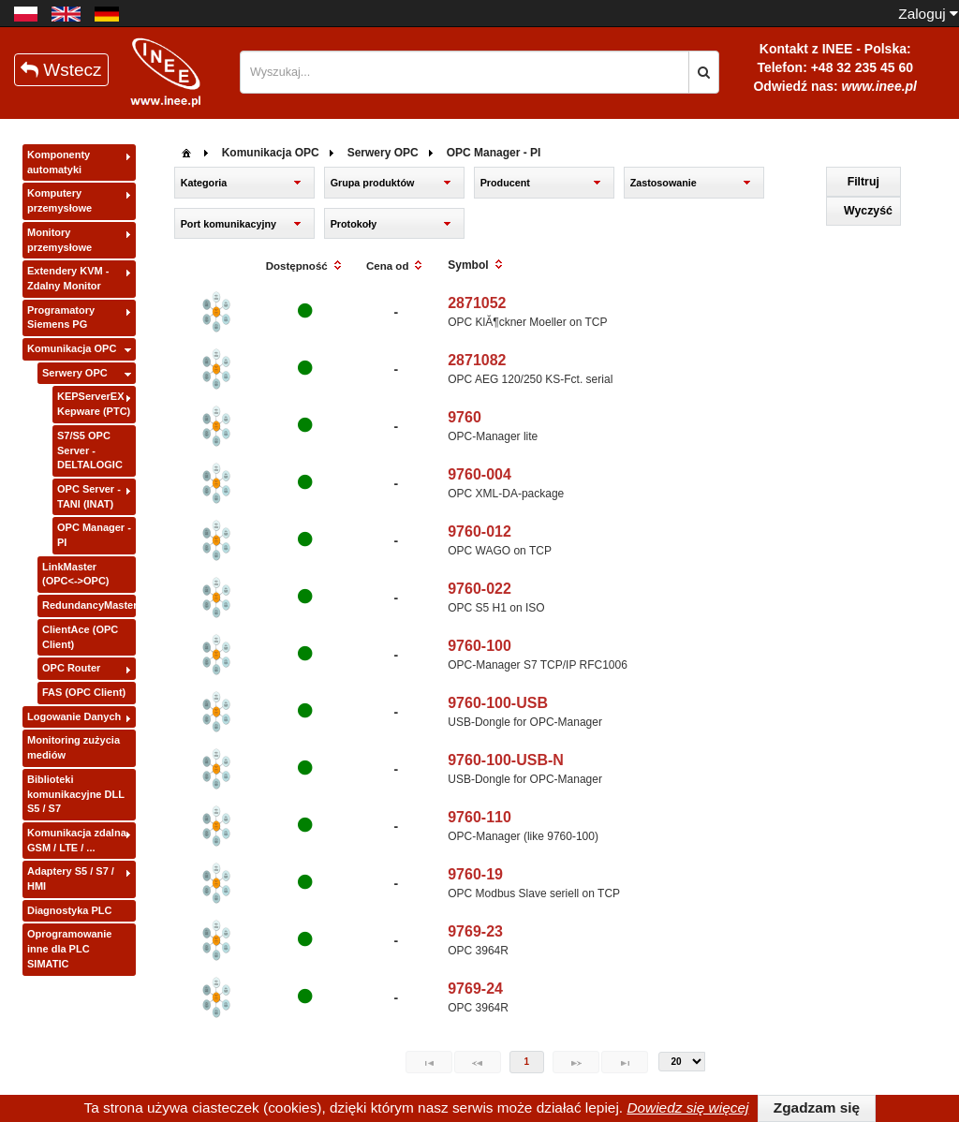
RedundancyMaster (89, 605)
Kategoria (204, 182)
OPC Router (71, 667)
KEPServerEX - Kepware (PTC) (93, 404)
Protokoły (354, 223)
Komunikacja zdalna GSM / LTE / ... (76, 840)
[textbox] (464, 72)
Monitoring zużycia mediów (73, 747)
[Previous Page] (477, 1062)
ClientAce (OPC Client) (80, 637)
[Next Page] (576, 1062)
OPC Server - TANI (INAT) (89, 496)
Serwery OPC (75, 372)
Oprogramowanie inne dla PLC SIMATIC (69, 948)
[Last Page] (624, 1062)
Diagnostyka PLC (69, 910)
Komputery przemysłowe (59, 200)
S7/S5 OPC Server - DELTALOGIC (90, 450)
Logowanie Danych (74, 716)
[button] (703, 72)
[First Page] (429, 1062)
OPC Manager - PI (94, 535)
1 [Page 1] (527, 1061)
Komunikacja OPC (71, 348)
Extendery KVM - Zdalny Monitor (68, 278)
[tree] (79, 560)
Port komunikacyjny (228, 223)
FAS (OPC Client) (83, 692)
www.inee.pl (879, 86)
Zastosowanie (663, 182)
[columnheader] (304, 267)
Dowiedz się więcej (687, 1107)
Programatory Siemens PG (61, 317)
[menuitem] (186, 151)
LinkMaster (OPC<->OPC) (76, 574)
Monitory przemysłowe (59, 240)
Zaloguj (928, 14)
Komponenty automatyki (58, 162)
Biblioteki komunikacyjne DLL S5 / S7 (76, 794)
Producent (505, 182)
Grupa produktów (373, 182)
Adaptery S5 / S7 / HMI (70, 878)
